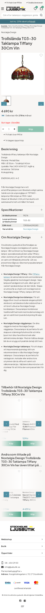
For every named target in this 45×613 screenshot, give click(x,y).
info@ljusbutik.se (12, 567)
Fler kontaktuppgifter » (11, 571)
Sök (41, 15)
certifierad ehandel (22, 588)
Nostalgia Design (8, 32)
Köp (31, 129)
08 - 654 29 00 (11, 563)
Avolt (32, 21)
